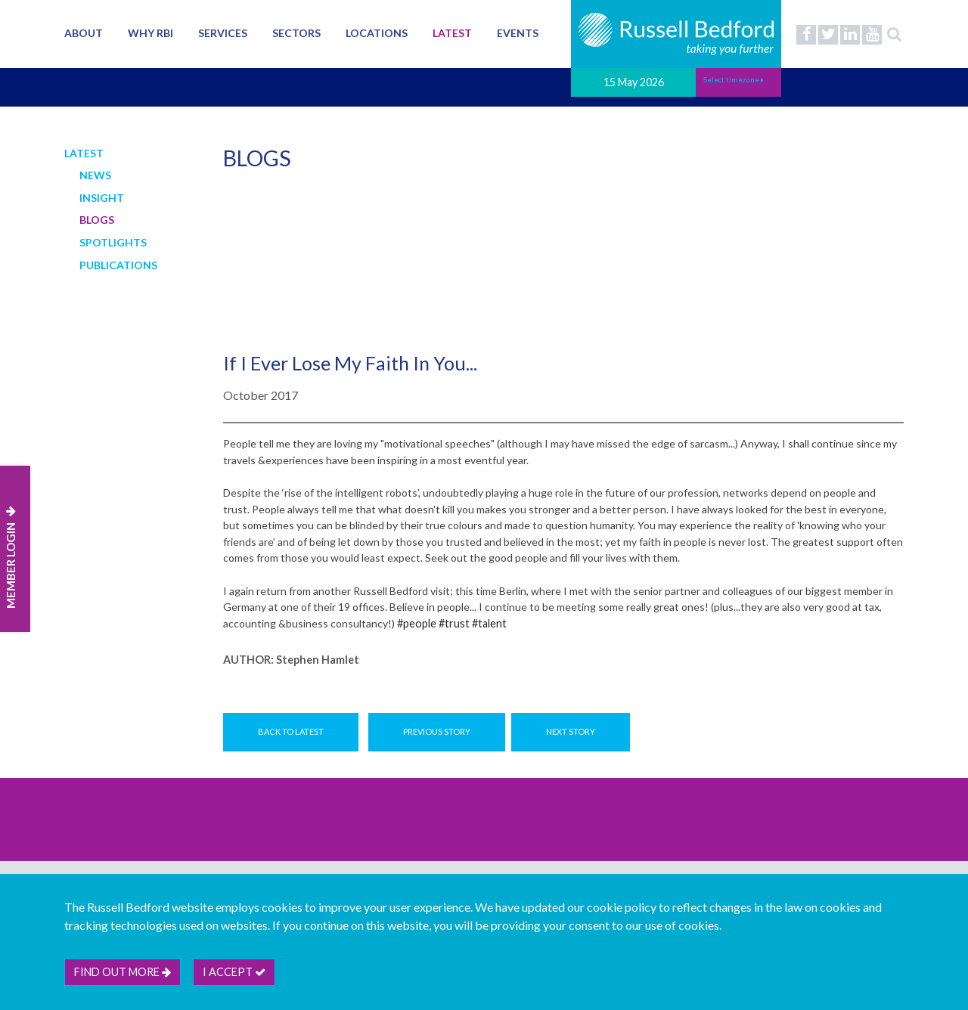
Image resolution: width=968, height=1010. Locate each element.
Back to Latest (291, 731)
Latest (452, 32)
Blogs (96, 219)
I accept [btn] (234, 971)
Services (222, 32)
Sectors (296, 32)
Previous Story (436, 731)
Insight (101, 197)
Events (517, 32)
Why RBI (150, 32)
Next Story (570, 731)
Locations (377, 32)
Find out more (122, 971)
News (95, 175)
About (83, 32)
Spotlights (113, 242)
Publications (118, 265)
